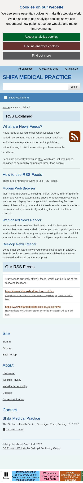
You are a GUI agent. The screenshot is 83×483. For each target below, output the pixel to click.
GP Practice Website (15, 448)
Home (6, 107)
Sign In (7, 341)
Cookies (7, 392)
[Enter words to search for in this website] (35, 86)
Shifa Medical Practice (37, 77)
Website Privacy (12, 379)
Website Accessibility (15, 386)
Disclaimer (9, 373)
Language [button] (25, 68)
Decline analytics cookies (41, 46)
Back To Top (10, 354)
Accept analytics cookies (41, 36)
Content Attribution (13, 399)
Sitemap (7, 348)
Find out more (41, 55)
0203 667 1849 (48, 68)
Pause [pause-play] (6, 478)
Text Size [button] (71, 68)
